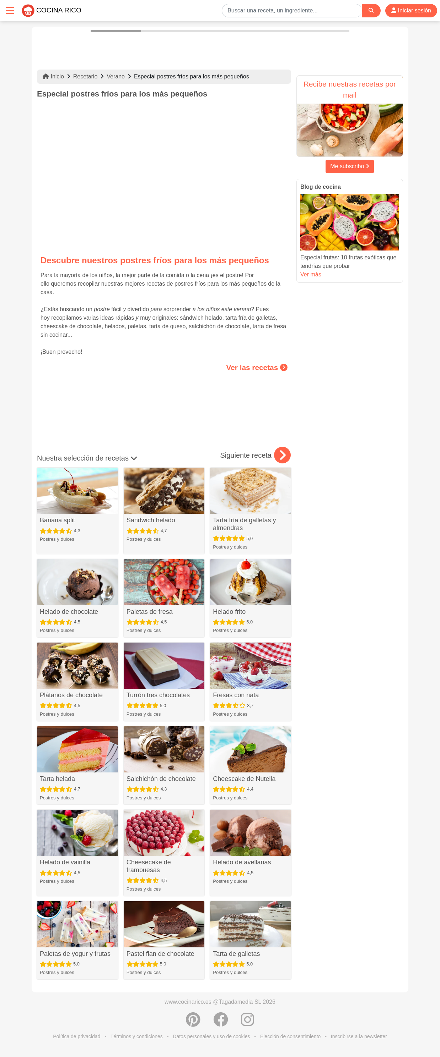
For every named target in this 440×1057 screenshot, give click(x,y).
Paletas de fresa (150, 611)
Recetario (85, 76)
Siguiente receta (255, 455)
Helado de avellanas (242, 862)
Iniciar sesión (411, 10)
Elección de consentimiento (290, 1036)
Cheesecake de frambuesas (149, 866)
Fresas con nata (236, 695)
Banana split (57, 520)
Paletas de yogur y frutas (75, 953)
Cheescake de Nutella (244, 778)
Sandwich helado (151, 520)
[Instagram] (247, 1023)
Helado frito (229, 611)
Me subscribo (349, 166)
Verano (116, 76)
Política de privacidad (76, 1036)
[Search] (371, 10)
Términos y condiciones (137, 1036)
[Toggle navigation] (10, 10)
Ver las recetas (257, 367)
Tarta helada (57, 778)
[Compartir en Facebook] (220, 1023)
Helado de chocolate (69, 611)
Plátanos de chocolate (71, 695)
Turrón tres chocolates (158, 695)
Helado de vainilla (65, 862)
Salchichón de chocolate (161, 778)
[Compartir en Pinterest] (193, 1023)
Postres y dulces (57, 539)
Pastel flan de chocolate (160, 953)
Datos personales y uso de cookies (211, 1036)
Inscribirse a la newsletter (359, 1036)
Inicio (53, 76)
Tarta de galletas (236, 953)
